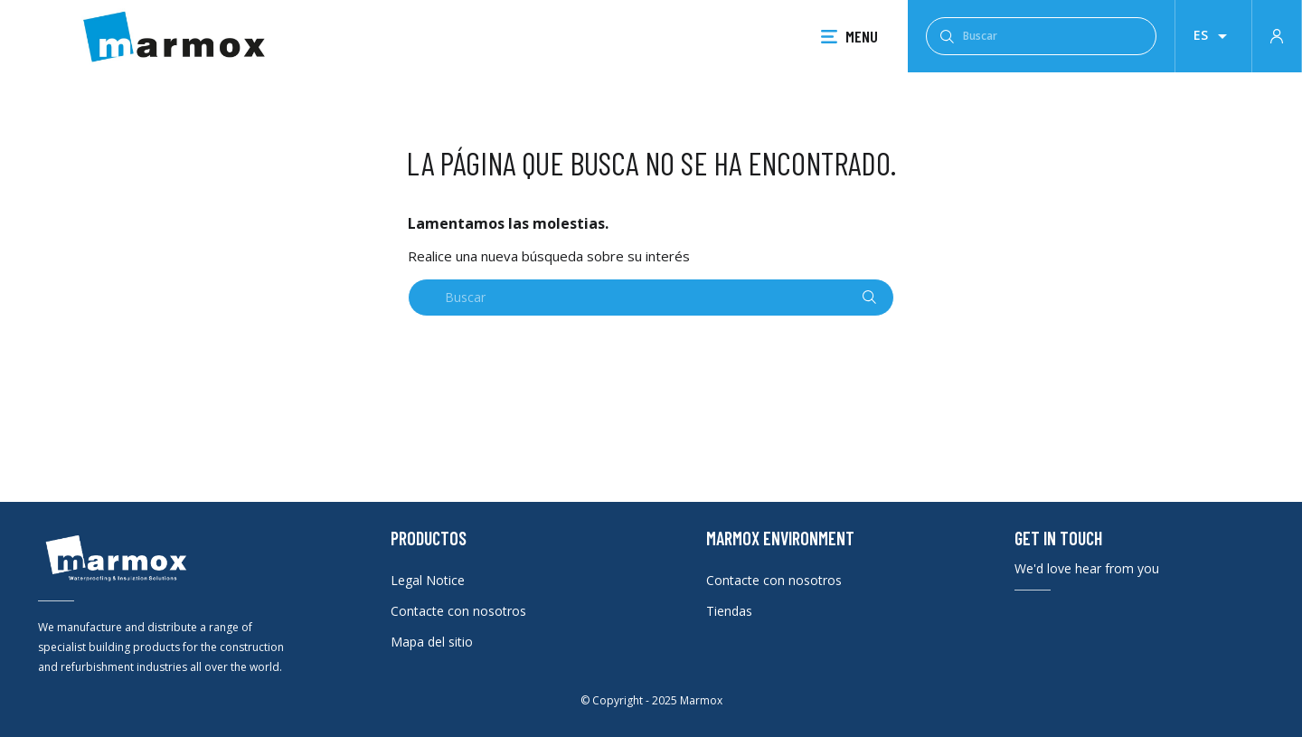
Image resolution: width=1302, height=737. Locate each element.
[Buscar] (1041, 36)
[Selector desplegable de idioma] (1213, 36)
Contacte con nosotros (458, 610)
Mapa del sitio (432, 641)
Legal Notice (428, 580)
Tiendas (729, 610)
